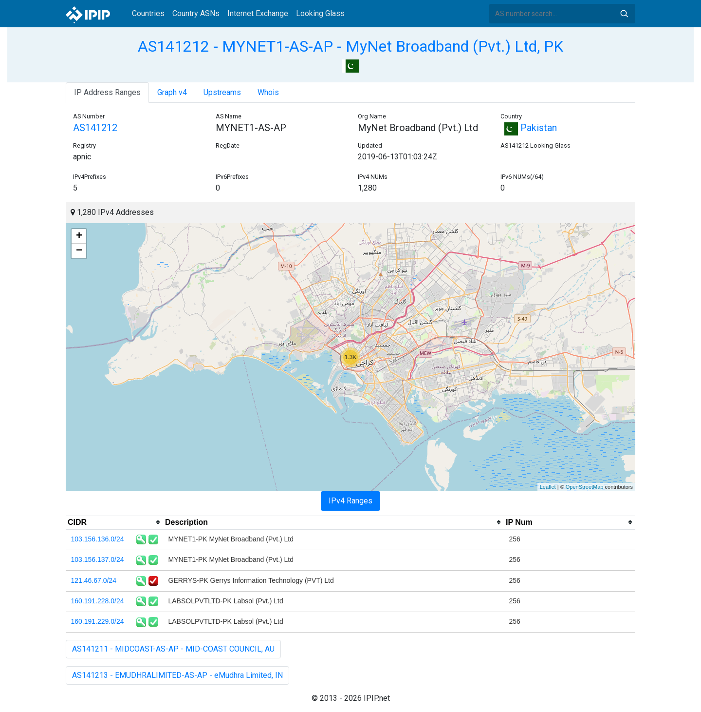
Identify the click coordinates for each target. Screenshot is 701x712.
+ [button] (79, 236)
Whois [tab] (268, 92)
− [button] (79, 251)
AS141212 (95, 128)
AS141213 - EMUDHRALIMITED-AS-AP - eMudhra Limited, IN (177, 675)
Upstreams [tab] (222, 92)
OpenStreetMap (585, 487)
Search (624, 13)
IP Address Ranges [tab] (107, 92)
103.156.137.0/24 (97, 559)
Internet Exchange (257, 13)
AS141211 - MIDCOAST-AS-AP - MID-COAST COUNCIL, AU (173, 649)
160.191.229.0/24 (97, 621)
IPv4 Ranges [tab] (350, 500)
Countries (148, 13)
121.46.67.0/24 (93, 580)
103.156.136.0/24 (97, 539)
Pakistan (528, 128)
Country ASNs (196, 13)
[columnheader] (114, 522)
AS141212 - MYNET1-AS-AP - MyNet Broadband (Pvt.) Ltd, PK (350, 46)
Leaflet (548, 487)
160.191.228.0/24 (97, 601)
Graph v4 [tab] (172, 92)
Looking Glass (320, 13)
